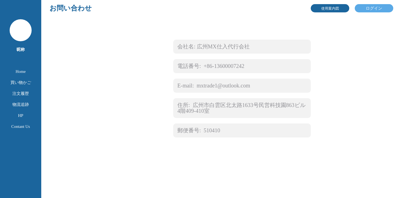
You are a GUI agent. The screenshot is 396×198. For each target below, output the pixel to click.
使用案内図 (330, 8)
